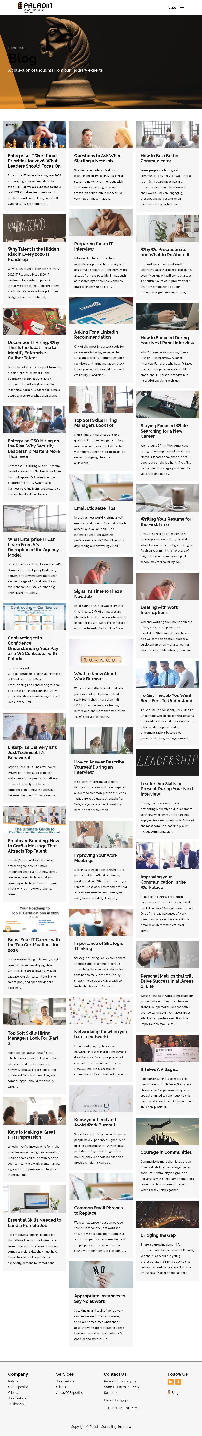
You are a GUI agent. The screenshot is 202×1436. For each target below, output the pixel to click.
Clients (13, 1396)
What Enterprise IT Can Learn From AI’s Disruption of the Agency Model (33, 550)
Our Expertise (18, 1390)
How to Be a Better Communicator (160, 161)
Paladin (13, 1385)
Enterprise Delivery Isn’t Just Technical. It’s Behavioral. (32, 756)
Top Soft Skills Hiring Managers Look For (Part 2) (33, 1041)
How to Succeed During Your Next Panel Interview (167, 343)
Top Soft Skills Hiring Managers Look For (95, 426)
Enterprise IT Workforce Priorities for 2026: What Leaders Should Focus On (34, 164)
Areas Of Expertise (69, 1396)
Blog (22, 51)
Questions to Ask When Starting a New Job (98, 161)
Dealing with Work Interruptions (159, 613)
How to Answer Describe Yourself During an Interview (99, 770)
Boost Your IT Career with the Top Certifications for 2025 (34, 948)
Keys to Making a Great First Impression (31, 1138)
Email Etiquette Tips (94, 511)
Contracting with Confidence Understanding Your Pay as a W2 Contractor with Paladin (33, 652)
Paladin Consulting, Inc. (106, 1430)
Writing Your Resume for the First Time (166, 525)
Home (12, 51)
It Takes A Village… (159, 1072)
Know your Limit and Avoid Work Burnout (95, 1125)
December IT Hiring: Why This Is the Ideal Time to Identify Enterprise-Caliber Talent (33, 353)
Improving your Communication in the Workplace (163, 885)
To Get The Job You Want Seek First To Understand (166, 701)
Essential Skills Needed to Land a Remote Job (34, 1226)
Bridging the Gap (158, 1238)
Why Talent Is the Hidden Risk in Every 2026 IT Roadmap (33, 257)
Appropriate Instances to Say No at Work (99, 1302)
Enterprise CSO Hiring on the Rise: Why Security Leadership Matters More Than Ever (34, 452)
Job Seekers (17, 1402)
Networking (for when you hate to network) (100, 1037)
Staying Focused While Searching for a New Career (164, 434)
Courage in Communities (166, 1155)
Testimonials (17, 1407)
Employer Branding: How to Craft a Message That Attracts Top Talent (33, 849)
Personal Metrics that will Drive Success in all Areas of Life (167, 984)
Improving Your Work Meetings (95, 861)
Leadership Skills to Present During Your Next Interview (167, 792)
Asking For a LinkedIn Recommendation (96, 338)
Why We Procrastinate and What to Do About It (165, 255)
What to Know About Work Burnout (95, 679)
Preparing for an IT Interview (93, 250)
